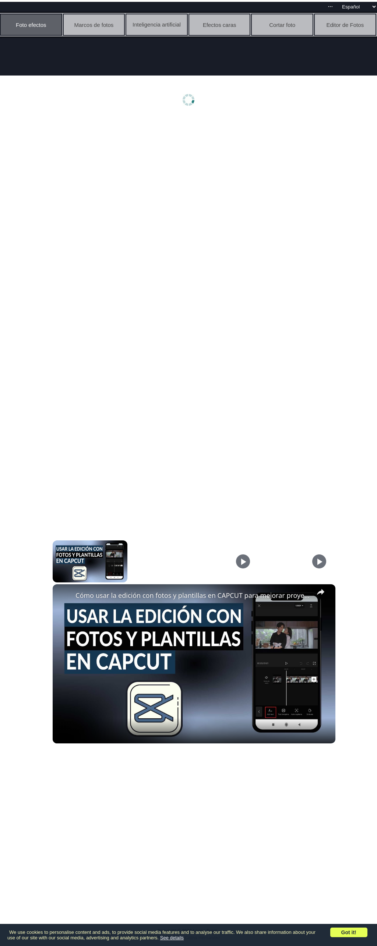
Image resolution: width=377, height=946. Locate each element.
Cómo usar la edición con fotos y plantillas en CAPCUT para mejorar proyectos (192, 595)
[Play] (243, 561)
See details (172, 937)
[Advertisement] (190, 175)
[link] (64, 596)
